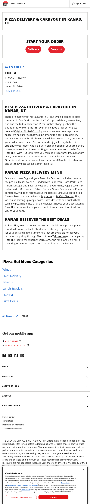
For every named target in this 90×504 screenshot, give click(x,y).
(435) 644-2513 (13, 91)
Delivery (33, 49)
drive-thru (60, 236)
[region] (45, 485)
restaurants (36, 116)
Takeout (7, 282)
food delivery (19, 160)
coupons (14, 232)
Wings (6, 269)
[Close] (83, 469)
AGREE (53, 497)
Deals (13, 3)
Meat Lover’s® (26, 182)
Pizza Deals (10, 301)
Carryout (56, 49)
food (54, 127)
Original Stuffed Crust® (27, 131)
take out (35, 160)
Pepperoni (46, 196)
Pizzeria (7, 295)
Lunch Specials (12, 288)
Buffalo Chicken (65, 196)
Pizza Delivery (11, 276)
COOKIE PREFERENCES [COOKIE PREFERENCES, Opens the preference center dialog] (21, 497)
